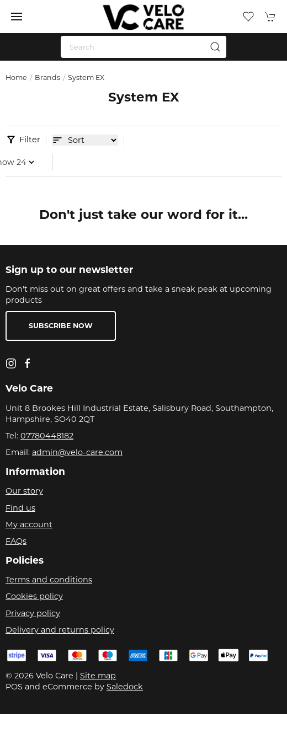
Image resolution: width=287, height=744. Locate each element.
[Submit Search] (215, 47)
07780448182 (46, 436)
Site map (98, 676)
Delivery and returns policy (60, 630)
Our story (24, 491)
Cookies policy (34, 596)
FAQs (16, 541)
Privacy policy (33, 613)
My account (29, 524)
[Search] (143, 47)
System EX (86, 77)
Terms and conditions (49, 580)
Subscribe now (61, 326)
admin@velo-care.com (77, 452)
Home (16, 77)
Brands (47, 77)
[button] (16, 16)
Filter (29, 139)
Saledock (125, 687)
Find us (20, 508)
